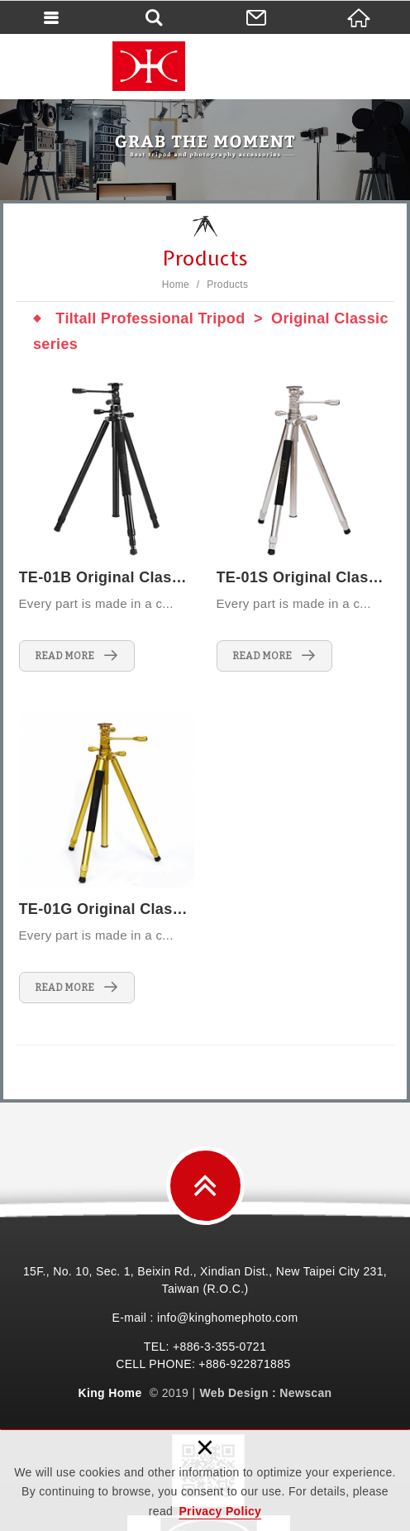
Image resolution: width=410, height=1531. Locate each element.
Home (175, 284)
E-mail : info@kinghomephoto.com (205, 1317)
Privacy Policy (220, 1511)
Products (227, 284)
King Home (205, 66)
